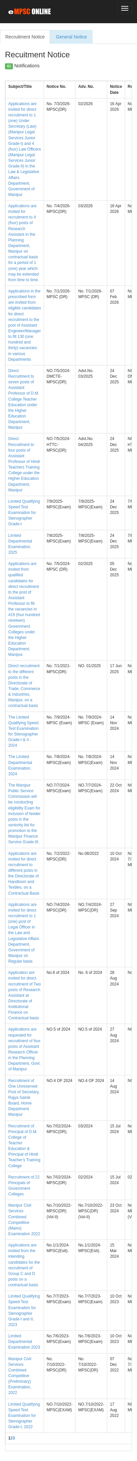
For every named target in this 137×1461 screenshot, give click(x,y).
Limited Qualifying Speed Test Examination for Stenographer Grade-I (24, 513)
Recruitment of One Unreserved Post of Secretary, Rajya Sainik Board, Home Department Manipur (23, 1097)
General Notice (71, 36)
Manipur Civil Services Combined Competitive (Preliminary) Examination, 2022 (19, 1376)
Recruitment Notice (25, 36)
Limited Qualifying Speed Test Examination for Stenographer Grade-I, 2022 (24, 1415)
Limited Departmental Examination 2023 (24, 1342)
